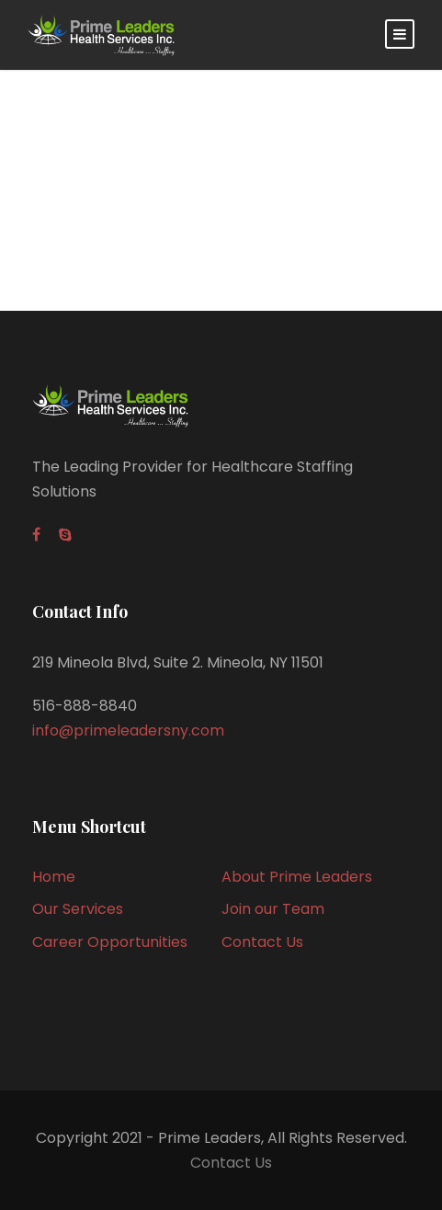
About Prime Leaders (296, 876)
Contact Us (262, 942)
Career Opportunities (109, 942)
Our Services (77, 908)
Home (53, 876)
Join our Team (272, 908)
